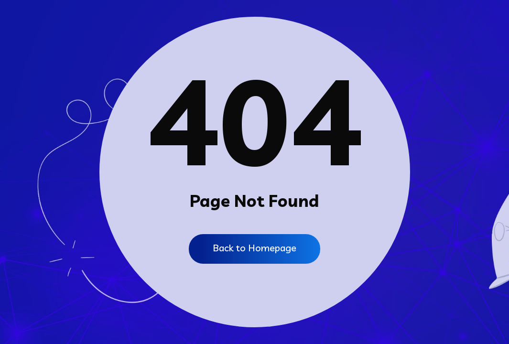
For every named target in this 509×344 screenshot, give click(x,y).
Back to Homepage (254, 248)
